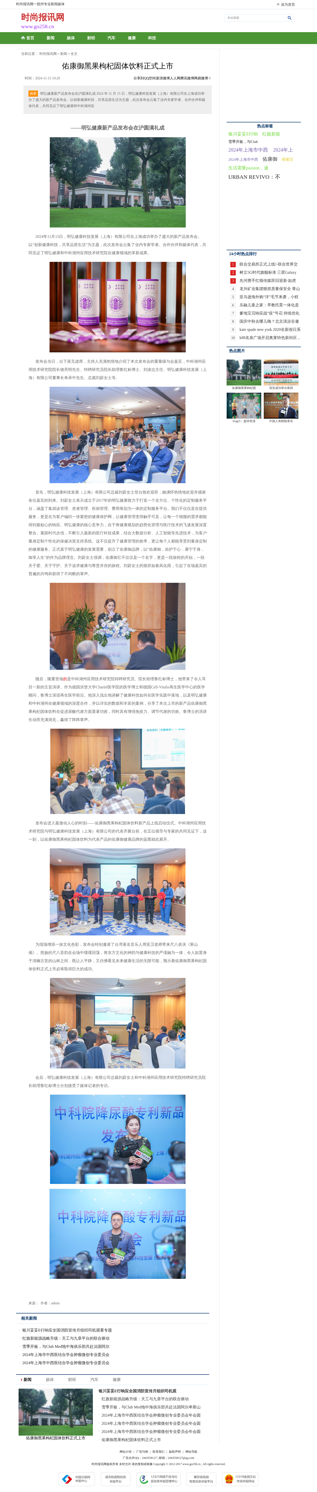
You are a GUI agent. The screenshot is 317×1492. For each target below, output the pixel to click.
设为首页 (288, 4)
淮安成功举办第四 (281, 388)
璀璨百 (287, 159)
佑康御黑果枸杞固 (244, 388)
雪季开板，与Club (243, 142)
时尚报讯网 (48, 54)
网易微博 (201, 78)
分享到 (138, 78)
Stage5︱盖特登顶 (244, 421)
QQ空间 (150, 78)
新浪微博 (163, 78)
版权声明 (175, 1451)
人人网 (175, 78)
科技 (152, 38)
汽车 (111, 38)
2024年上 (283, 150)
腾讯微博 (187, 78)
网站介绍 (126, 1451)
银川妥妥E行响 (243, 134)
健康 (132, 38)
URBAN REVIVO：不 (254, 177)
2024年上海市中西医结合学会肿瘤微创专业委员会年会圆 (151, 1415)
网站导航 (191, 1451)
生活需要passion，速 (248, 167)
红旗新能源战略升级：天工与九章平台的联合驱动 (65, 1338)
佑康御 (270, 159)
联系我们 (158, 1451)
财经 (91, 38)
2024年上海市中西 (248, 150)
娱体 (71, 38)
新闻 (50, 38)
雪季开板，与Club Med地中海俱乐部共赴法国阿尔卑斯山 (151, 1407)
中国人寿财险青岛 (281, 421)
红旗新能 (271, 134)
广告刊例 (142, 1451)
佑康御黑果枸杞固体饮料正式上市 (131, 1440)
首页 (30, 38)
